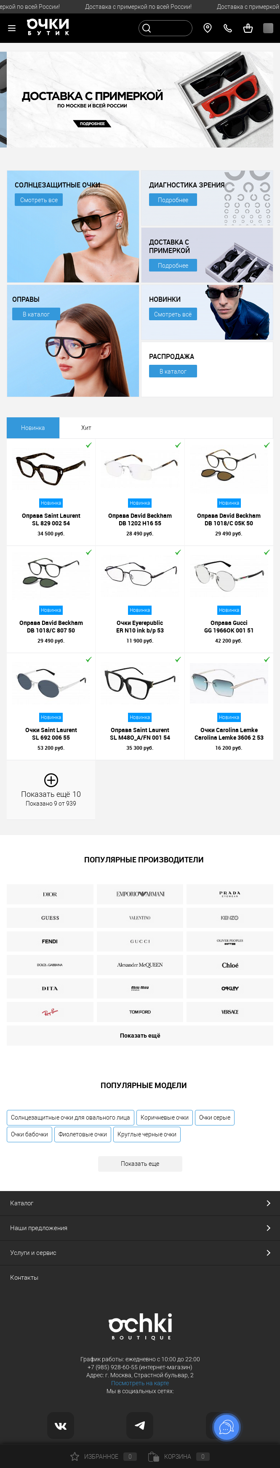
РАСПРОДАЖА (171, 356)
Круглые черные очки (146, 1134)
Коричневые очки (165, 1117)
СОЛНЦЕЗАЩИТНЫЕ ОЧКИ (57, 185)
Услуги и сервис (33, 1253)
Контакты (24, 1277)
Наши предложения (38, 1228)
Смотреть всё (173, 314)
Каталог (21, 1203)
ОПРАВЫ (26, 299)
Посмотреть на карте (140, 1383)
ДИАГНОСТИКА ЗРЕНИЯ (186, 185)
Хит (86, 427)
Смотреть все (39, 200)
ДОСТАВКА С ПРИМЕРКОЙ (169, 246)
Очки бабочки (29, 1134)
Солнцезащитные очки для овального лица (70, 1117)
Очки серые (214, 1117)
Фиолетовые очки (83, 1134)
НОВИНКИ (165, 299)
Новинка (33, 427)
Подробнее (173, 200)
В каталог (36, 314)
